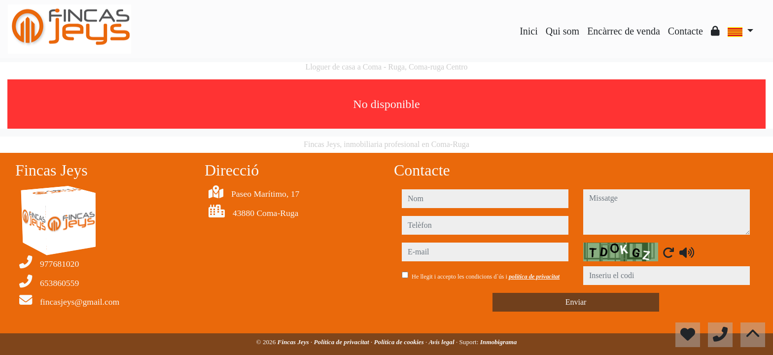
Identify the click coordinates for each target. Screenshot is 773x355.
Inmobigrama (498, 342)
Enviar (576, 302)
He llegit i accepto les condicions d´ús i (486, 276)
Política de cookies (399, 342)
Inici (529, 31)
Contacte (685, 31)
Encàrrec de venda (623, 31)
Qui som (562, 31)
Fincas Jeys (294, 342)
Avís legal (442, 342)
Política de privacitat (342, 342)
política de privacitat (534, 276)
